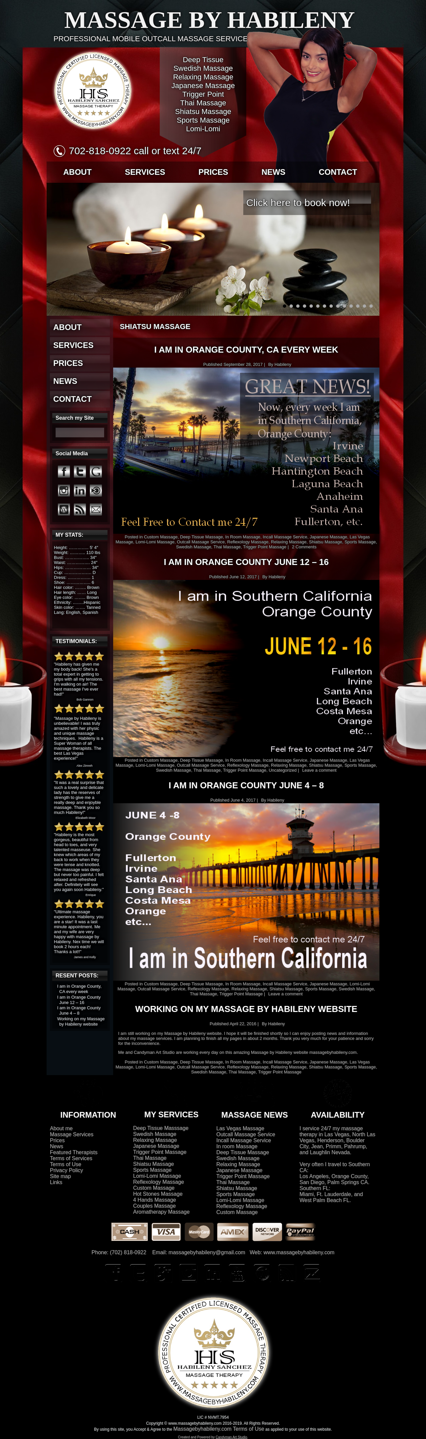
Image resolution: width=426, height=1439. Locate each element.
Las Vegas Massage (240, 1128)
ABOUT (77, 171)
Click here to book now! (298, 202)
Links (56, 1182)
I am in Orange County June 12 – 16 (79, 1000)
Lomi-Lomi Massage (154, 541)
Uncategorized (283, 770)
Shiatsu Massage (325, 541)
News (56, 1146)
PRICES (213, 171)
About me (61, 1128)
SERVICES (145, 171)
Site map (60, 1176)
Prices (57, 1140)
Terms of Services (71, 1158)
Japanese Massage (328, 536)
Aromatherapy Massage (161, 1212)
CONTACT (338, 171)
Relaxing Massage (289, 541)
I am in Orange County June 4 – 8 (79, 1010)
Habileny (283, 364)
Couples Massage (154, 1206)
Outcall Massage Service (201, 541)
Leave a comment (319, 770)
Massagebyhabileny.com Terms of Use (218, 1429)
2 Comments (304, 546)
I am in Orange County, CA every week (79, 989)
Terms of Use (65, 1164)
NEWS (274, 171)
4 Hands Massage (154, 1200)
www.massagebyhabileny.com (299, 1252)
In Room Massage (243, 536)
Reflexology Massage (248, 541)
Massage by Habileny (209, 20)
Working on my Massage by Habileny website (81, 1021)
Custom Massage (161, 536)
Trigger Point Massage (264, 546)
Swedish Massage (193, 546)
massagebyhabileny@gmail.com (206, 1252)
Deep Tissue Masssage (160, 1128)
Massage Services (72, 1134)
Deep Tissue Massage (201, 536)
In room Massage (237, 1146)
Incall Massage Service (285, 536)
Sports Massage (360, 541)
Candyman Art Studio (154, 1052)
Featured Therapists (74, 1152)
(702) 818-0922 (128, 1252)
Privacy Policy (66, 1170)
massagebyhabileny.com (333, 1052)
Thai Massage (227, 546)
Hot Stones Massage (158, 1194)
